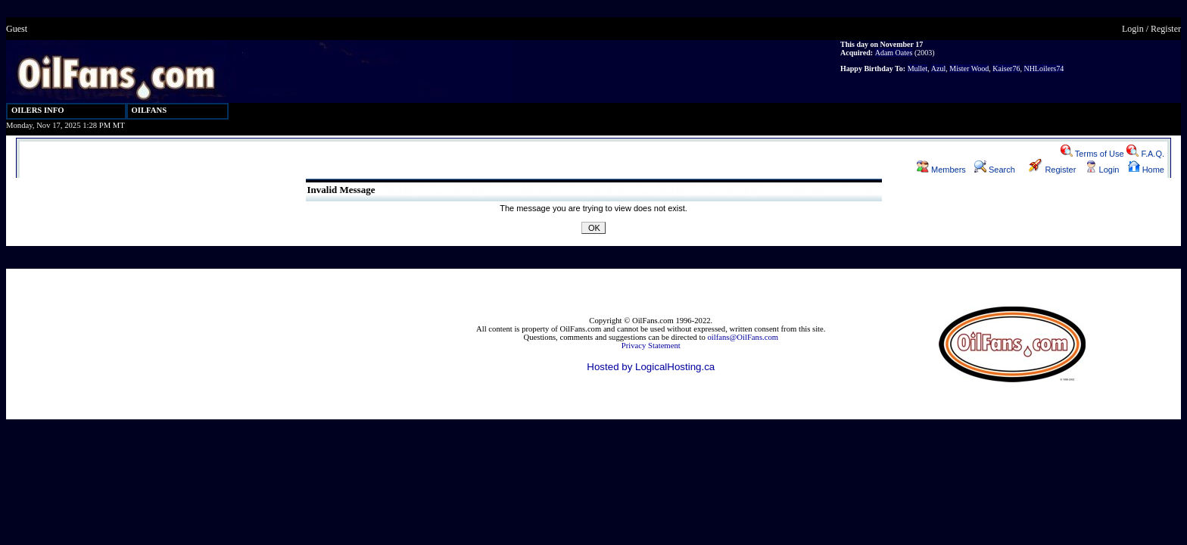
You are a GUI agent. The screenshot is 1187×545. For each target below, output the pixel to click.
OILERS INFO (37, 110)
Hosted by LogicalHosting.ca (651, 366)
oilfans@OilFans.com (742, 337)
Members (941, 169)
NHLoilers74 (1043, 68)
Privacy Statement (651, 345)
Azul (938, 68)
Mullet (918, 68)
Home (1146, 169)
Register (1166, 28)
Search (994, 169)
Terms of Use (1092, 153)
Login (1133, 28)
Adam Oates (894, 52)
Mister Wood (969, 68)
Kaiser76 (1006, 68)
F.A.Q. (1145, 153)
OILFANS (149, 110)
